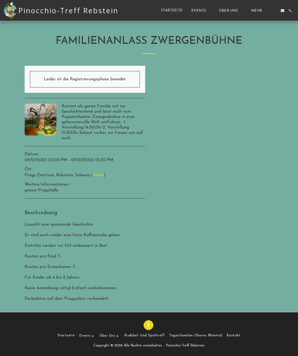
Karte (98, 175)
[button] (201, 10)
